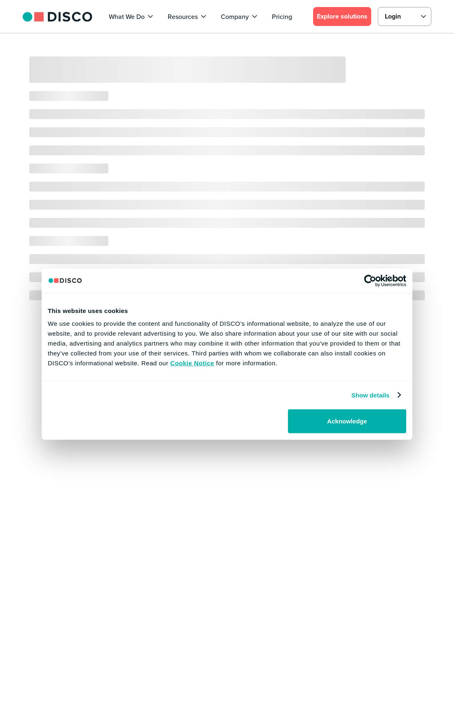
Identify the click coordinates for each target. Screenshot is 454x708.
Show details (370, 394)
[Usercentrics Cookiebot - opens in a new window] (370, 280)
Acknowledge (347, 421)
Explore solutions (342, 16)
